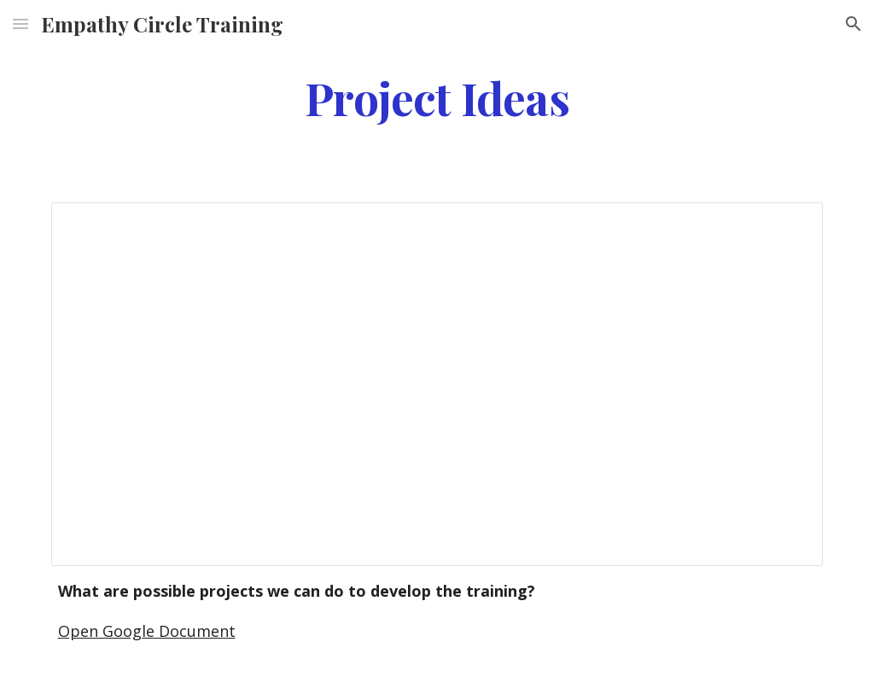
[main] (436, 97)
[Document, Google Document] (437, 384)
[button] (20, 23)
